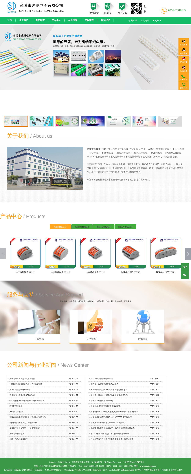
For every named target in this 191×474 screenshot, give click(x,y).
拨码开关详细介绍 (16, 412)
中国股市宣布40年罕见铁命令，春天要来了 (108, 423)
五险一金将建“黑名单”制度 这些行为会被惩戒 (109, 390)
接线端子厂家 (41, 470)
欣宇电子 (139, 470)
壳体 (118, 470)
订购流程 (89, 20)
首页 (9, 20)
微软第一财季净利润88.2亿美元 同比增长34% (109, 395)
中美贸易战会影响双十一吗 (102, 401)
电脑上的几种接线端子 (18, 439)
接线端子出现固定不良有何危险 (22, 379)
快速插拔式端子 (128, 470)
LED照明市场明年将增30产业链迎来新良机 (26, 401)
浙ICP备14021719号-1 (134, 462)
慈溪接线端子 (28, 470)
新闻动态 (40, 20)
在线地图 (144, 20)
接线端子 (18, 470)
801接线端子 (69, 470)
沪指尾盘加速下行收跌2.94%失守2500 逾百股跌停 (111, 417)
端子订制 (103, 470)
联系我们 (105, 20)
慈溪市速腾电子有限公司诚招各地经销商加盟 (27, 417)
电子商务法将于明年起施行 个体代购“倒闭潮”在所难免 (113, 428)
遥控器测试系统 (175, 470)
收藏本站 (133, 20)
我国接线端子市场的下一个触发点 (23, 423)
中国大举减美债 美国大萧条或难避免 (106, 406)
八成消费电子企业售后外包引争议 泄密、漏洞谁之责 (112, 439)
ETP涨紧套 (163, 470)
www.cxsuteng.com (148, 466)
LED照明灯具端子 (55, 470)
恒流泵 (96, 470)
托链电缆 (112, 470)
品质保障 (72, 20)
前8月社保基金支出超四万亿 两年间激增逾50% (110, 434)
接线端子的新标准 (16, 434)
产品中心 (56, 20)
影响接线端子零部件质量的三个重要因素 (25, 384)
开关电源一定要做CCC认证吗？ (22, 395)
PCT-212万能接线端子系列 (102, 379)
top (185, 267)
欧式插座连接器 (15, 406)
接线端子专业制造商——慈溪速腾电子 (25, 428)
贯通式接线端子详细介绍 (19, 390)
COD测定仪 (87, 470)
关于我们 (23, 20)
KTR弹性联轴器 (151, 470)
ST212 (78, 470)
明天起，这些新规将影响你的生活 (104, 384)
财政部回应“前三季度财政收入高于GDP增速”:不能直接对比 (115, 412)
